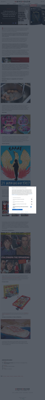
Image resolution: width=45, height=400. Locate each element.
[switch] (31, 199)
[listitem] (22, 197)
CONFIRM (17, 209)
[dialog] (22, 200)
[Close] (34, 188)
